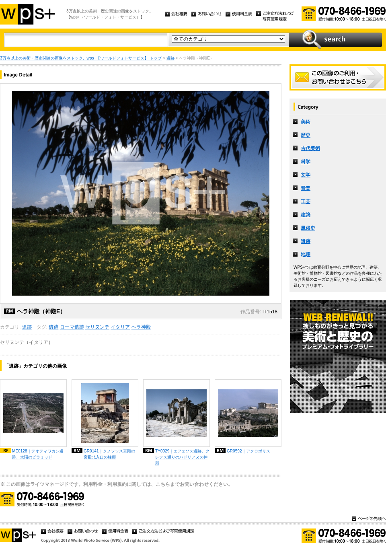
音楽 (305, 188)
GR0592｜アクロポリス (248, 451)
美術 (305, 122)
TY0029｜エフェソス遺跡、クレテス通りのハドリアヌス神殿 (182, 457)
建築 (305, 215)
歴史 (305, 135)
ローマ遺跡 (72, 327)
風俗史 (308, 228)
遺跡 (170, 58)
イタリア (120, 327)
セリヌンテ (97, 327)
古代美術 (310, 148)
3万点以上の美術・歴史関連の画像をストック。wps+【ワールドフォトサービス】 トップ (81, 58)
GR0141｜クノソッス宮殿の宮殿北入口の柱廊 (109, 454)
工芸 (305, 201)
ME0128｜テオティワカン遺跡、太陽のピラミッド (38, 454)
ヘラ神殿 (141, 327)
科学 (305, 162)
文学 (305, 175)
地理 (305, 254)
